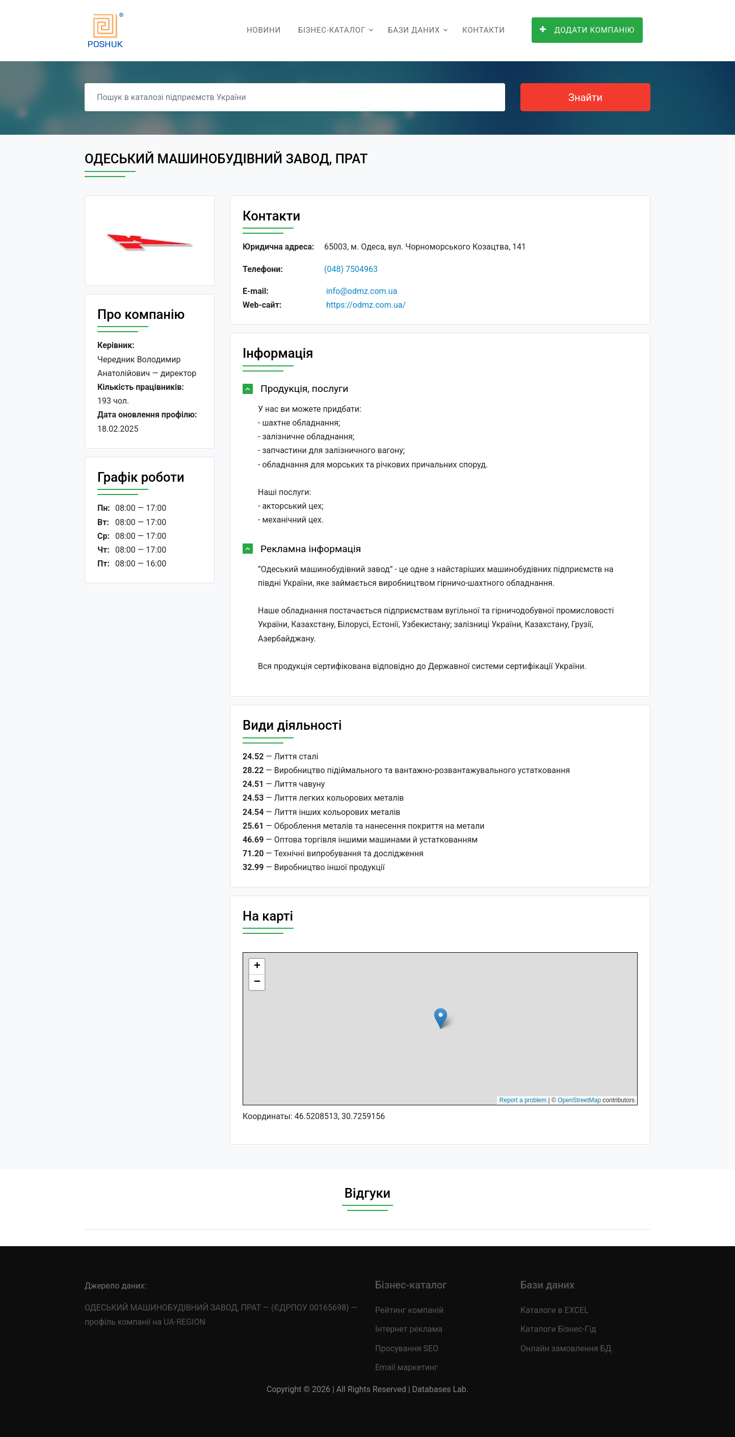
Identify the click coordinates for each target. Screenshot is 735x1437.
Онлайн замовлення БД (566, 1348)
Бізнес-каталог (331, 30)
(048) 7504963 (351, 269)
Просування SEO (406, 1348)
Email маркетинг (406, 1367)
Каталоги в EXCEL (554, 1310)
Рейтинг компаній (409, 1310)
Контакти (483, 30)
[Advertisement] (150, 749)
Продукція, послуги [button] (304, 388)
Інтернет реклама (408, 1329)
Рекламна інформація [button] (310, 549)
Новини (264, 30)
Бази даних (414, 30)
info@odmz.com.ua (361, 291)
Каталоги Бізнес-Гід (558, 1329)
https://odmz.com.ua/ (366, 305)
